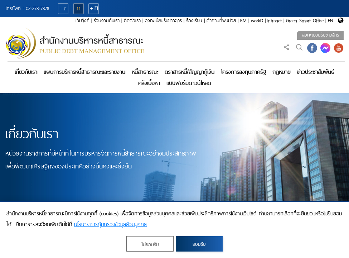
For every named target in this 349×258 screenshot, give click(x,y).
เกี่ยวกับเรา (26, 72)
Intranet (274, 20)
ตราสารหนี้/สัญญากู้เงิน (189, 72)
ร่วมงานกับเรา (107, 20)
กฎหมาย (281, 72)
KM (243, 20)
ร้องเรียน (194, 20)
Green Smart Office (305, 20)
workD (257, 20)
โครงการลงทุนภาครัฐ (243, 72)
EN (330, 20)
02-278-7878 (37, 8)
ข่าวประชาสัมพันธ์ (315, 72)
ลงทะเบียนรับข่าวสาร (163, 20)
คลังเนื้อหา (149, 83)
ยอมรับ (199, 244)
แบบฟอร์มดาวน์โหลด (188, 83)
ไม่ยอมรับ (150, 244)
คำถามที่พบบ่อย (221, 20)
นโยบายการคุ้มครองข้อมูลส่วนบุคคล (110, 224)
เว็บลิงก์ (82, 20)
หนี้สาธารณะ (145, 72)
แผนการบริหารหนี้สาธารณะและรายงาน (84, 72)
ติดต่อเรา (132, 20)
